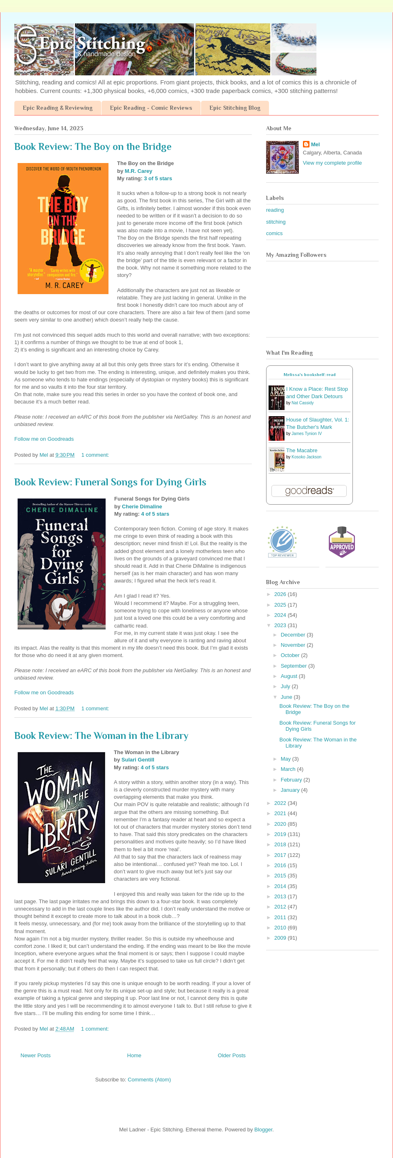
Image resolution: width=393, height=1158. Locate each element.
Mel (315, 144)
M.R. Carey (138, 171)
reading (275, 210)
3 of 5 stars (158, 178)
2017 (281, 855)
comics (274, 233)
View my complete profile (332, 163)
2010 (281, 928)
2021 (281, 813)
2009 (281, 938)
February (292, 780)
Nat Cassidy (302, 403)
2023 (281, 625)
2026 (281, 594)
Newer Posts (35, 1055)
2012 (281, 907)
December (294, 635)
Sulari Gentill (138, 760)
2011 (281, 917)
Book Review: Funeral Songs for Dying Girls (110, 481)
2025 (281, 605)
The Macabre (302, 450)
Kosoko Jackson (306, 457)
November (294, 645)
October (291, 655)
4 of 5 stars (155, 514)
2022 (281, 803)
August (290, 676)
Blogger (263, 1129)
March (289, 769)
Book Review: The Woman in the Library (101, 735)
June (287, 697)
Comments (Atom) (149, 1079)
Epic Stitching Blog (235, 107)
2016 (281, 865)
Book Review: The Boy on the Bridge (93, 146)
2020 (281, 824)
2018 (281, 844)
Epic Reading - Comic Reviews (151, 107)
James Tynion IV (306, 433)
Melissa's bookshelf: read (310, 374)
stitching (276, 222)
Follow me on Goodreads (44, 439)
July (286, 686)
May (286, 759)
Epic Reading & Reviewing (58, 107)
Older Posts (232, 1055)
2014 (281, 886)
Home (134, 1055)
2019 (281, 834)
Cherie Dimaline (142, 506)
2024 (281, 615)
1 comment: (96, 455)
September (294, 666)
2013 (281, 896)
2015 (281, 875)
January (291, 790)
